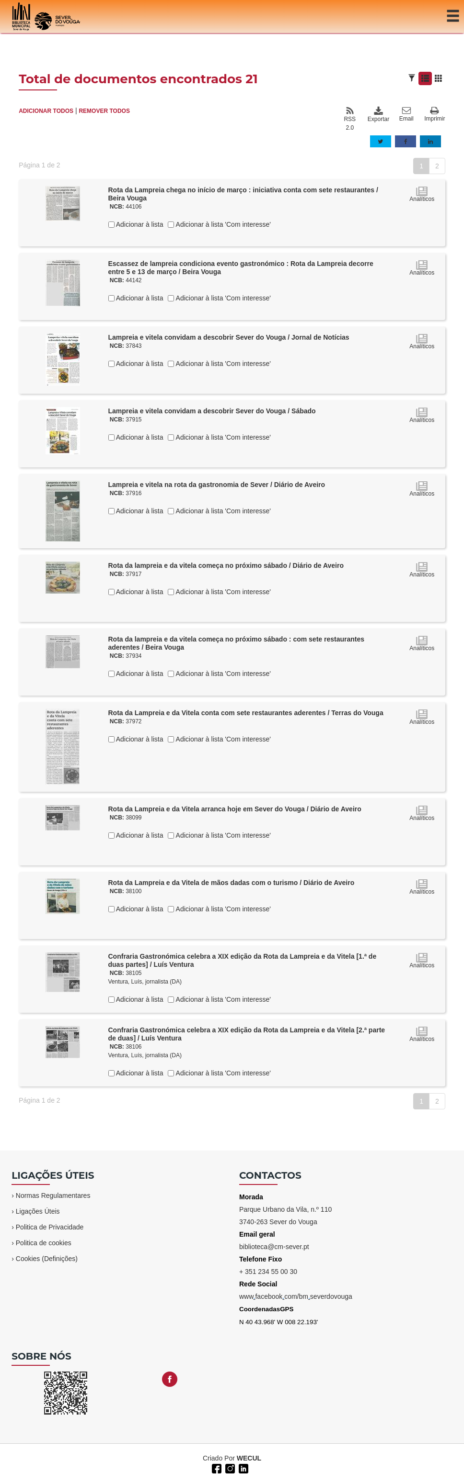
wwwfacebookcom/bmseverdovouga (295, 1296)
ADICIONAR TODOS (46, 111)
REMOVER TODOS (104, 111)
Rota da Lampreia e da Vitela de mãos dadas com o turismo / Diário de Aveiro (231, 882)
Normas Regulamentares (53, 1195)
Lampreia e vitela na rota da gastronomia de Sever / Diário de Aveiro (216, 484)
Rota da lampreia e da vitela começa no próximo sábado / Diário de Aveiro (226, 565)
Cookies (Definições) (47, 1258)
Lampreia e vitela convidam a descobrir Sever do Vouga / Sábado (212, 411)
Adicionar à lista (139, 224)
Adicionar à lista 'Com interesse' (222, 224)
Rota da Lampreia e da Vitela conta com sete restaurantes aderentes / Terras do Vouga (245, 713)
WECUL (249, 1458)
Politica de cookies (43, 1243)
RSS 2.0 (350, 118)
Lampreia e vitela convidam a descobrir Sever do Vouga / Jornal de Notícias (228, 337)
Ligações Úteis (38, 1211)
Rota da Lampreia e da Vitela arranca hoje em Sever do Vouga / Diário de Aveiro (234, 809)
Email (406, 114)
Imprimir (434, 114)
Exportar (378, 114)
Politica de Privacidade (50, 1227)
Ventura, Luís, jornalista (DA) (145, 981)
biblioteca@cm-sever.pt (274, 1247)
